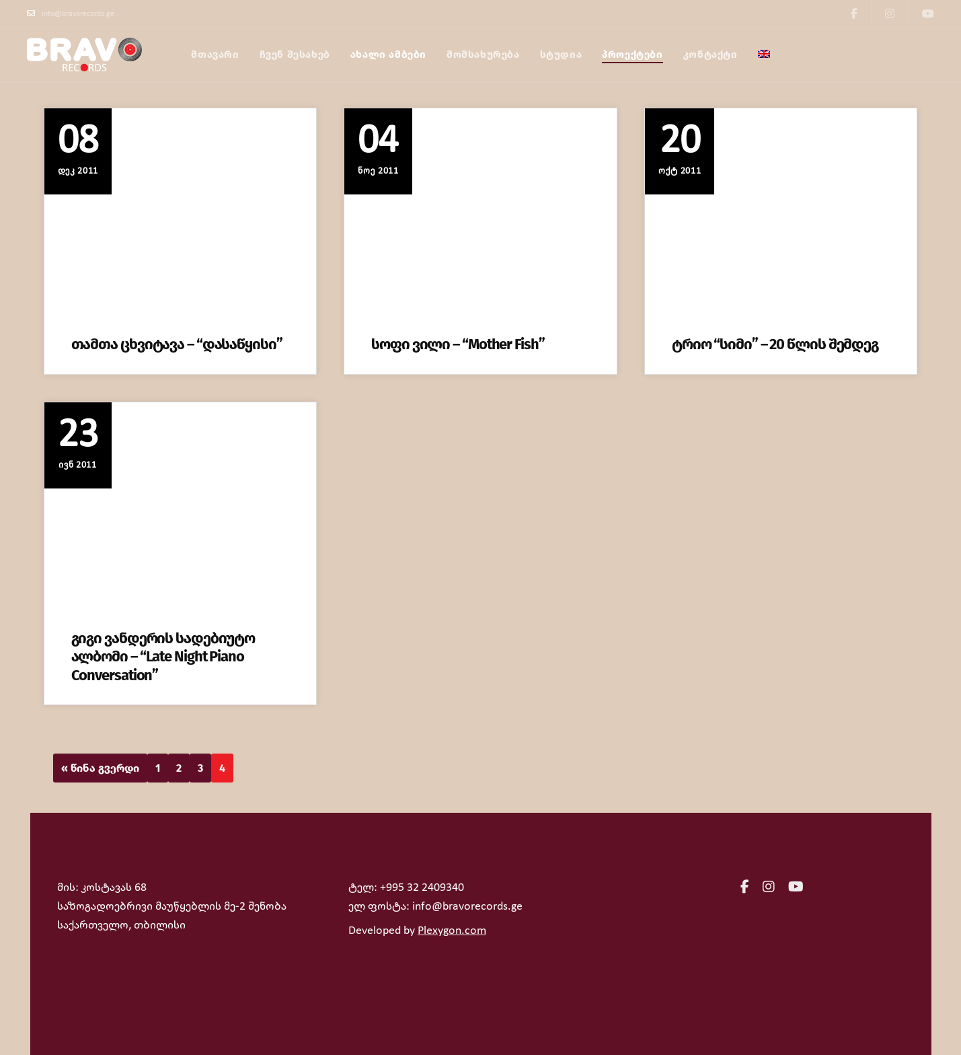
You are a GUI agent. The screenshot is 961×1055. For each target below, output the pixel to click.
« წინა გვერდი (100, 768)
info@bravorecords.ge (70, 13)
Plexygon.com (452, 930)
